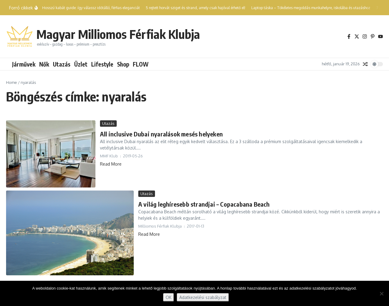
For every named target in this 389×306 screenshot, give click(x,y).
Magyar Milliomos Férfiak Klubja (118, 34)
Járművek (24, 64)
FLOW (141, 64)
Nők (44, 64)
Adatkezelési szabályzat (202, 297)
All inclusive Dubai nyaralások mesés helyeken (161, 134)
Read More (111, 164)
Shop (123, 64)
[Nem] (381, 294)
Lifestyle (102, 64)
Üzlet (81, 64)
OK (168, 297)
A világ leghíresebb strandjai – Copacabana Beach (204, 204)
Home (11, 82)
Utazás (62, 64)
